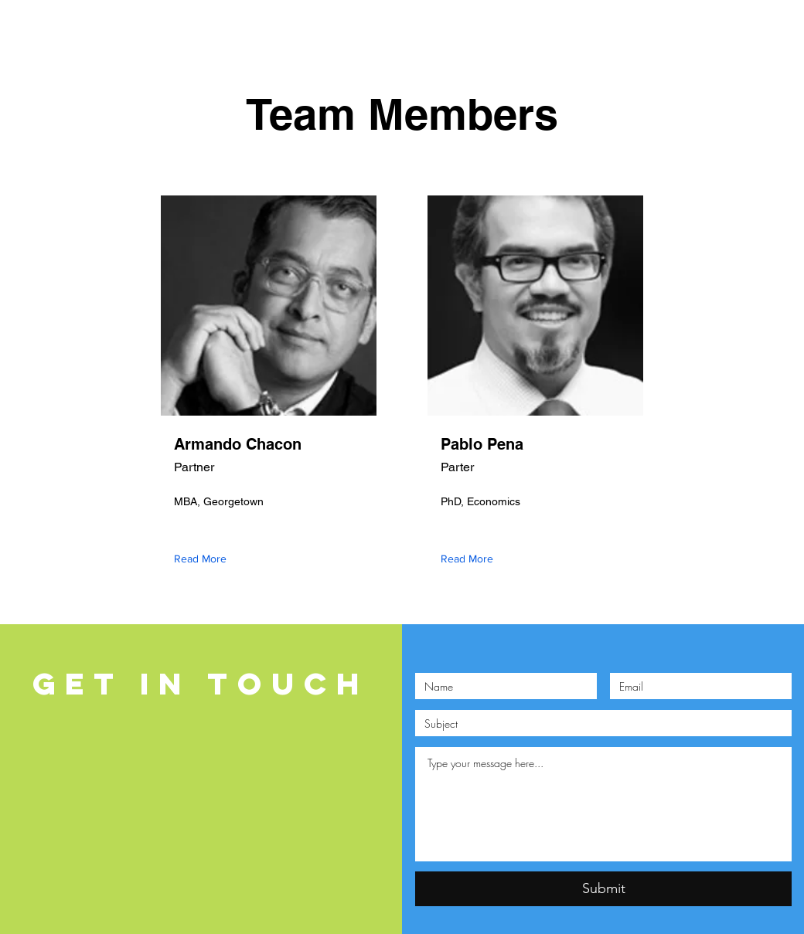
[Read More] (203, 558)
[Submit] (603, 888)
